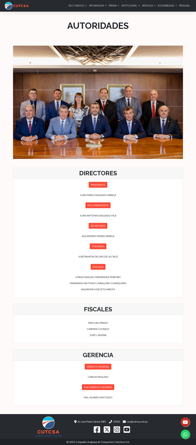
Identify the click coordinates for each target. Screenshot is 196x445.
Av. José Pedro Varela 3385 (90, 421)
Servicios (147, 5)
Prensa (113, 5)
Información (96, 5)
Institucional (129, 5)
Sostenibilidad (166, 5)
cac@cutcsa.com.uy (135, 421)
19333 (114, 421)
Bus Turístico (77, 5)
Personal (184, 5)
